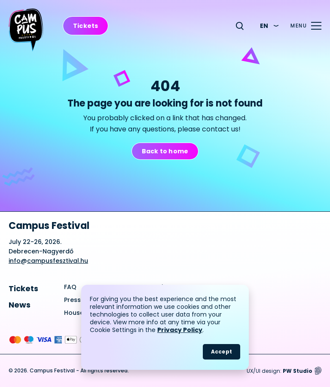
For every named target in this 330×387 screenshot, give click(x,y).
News (20, 304)
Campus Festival (49, 226)
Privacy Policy (179, 330)
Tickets (23, 288)
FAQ (70, 287)
